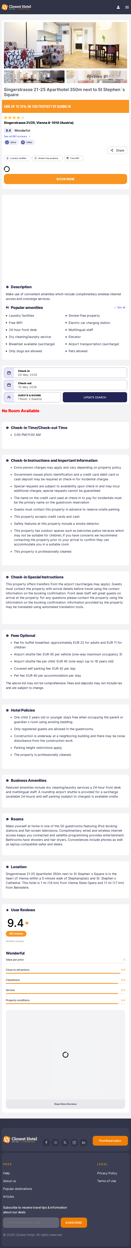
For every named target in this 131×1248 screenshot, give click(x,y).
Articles (8, 1196)
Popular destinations (17, 1189)
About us (9, 1181)
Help (6, 1173)
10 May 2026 (27, 387)
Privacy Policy (107, 1173)
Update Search (95, 397)
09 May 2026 (27, 374)
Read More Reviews (65, 1104)
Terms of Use (106, 1181)
